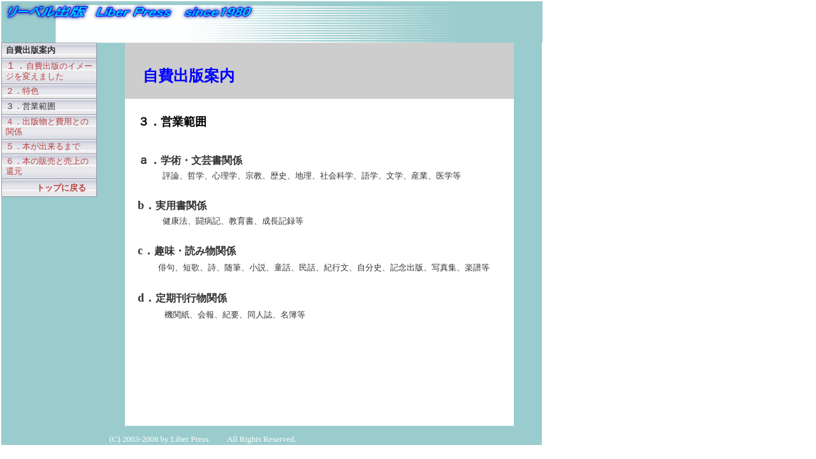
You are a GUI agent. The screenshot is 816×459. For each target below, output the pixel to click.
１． (49, 70)
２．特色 (22, 91)
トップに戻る (61, 188)
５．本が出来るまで (43, 146)
